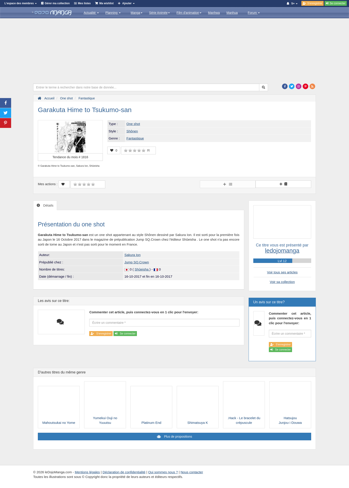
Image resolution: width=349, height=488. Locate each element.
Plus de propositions (177, 436)
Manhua (232, 12)
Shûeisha (142, 269)
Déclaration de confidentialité (124, 472)
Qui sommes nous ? (163, 472)
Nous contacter (192, 472)
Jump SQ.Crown (136, 262)
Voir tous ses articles (282, 272)
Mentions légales (87, 472)
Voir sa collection (282, 282)
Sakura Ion (132, 255)
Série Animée (159, 12)
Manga (136, 12)
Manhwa (214, 12)
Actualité (91, 12)
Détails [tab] (47, 205)
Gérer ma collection (57, 3)
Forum (254, 12)
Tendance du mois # (70, 157)
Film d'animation (189, 12)
